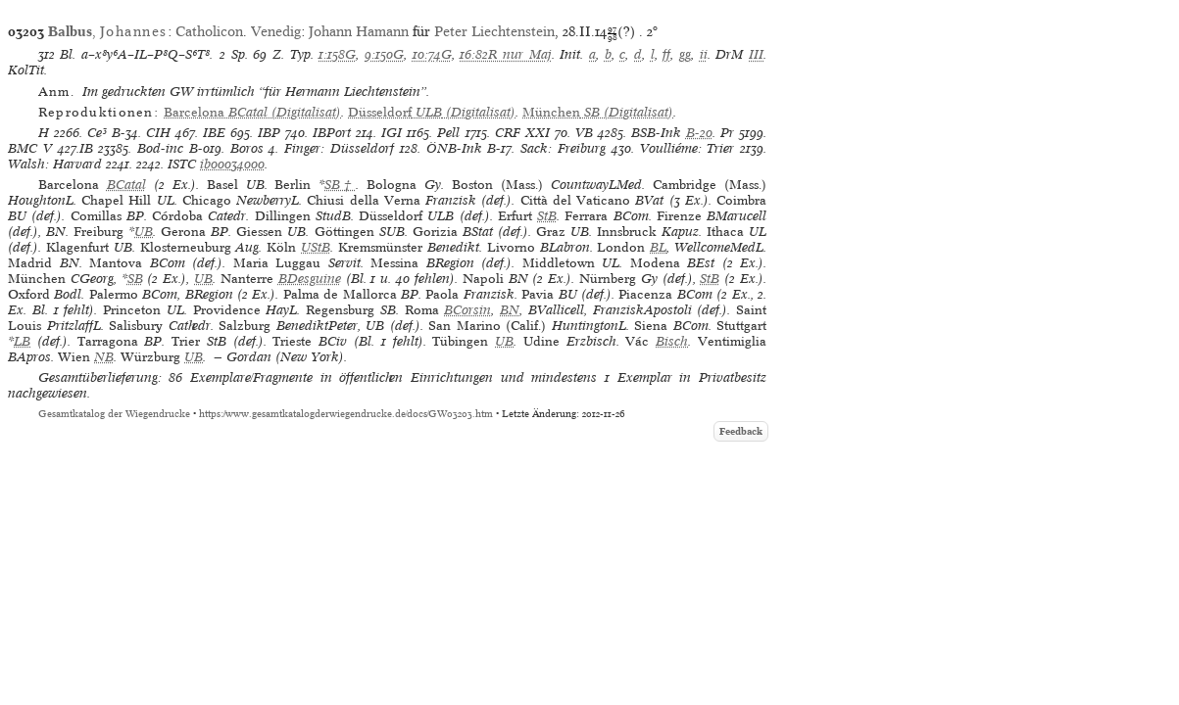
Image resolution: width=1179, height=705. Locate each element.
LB (22, 341)
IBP (269, 132)
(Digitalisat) (252, 112)
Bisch (672, 341)
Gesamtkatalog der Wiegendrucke (114, 413)
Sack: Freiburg (563, 148)
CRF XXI (522, 132)
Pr (727, 132)
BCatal (126, 184)
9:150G (384, 54)
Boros (247, 148)
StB (547, 216)
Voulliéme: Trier (687, 148)
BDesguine (309, 278)
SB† (340, 184)
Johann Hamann (359, 31)
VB (584, 132)
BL (658, 247)
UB (143, 231)
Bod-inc (160, 148)
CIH (158, 132)
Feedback (740, 431)
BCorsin (467, 310)
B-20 (699, 132)
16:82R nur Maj (505, 54)
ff (666, 54)
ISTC (182, 164)
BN (509, 310)
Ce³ (97, 132)
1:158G (337, 54)
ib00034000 (232, 164)
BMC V (30, 148)
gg (685, 54)
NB (104, 357)
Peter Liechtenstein (494, 31)
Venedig (276, 31)
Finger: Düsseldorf (339, 148)
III (756, 54)
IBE (214, 132)
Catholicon (209, 31)
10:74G (432, 54)
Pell (448, 132)
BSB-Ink (656, 132)
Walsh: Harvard (55, 164)
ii (704, 54)
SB (135, 278)
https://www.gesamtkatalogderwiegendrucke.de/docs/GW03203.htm (346, 413)
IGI (391, 132)
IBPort (332, 132)
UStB (315, 247)
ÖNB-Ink (454, 148)
